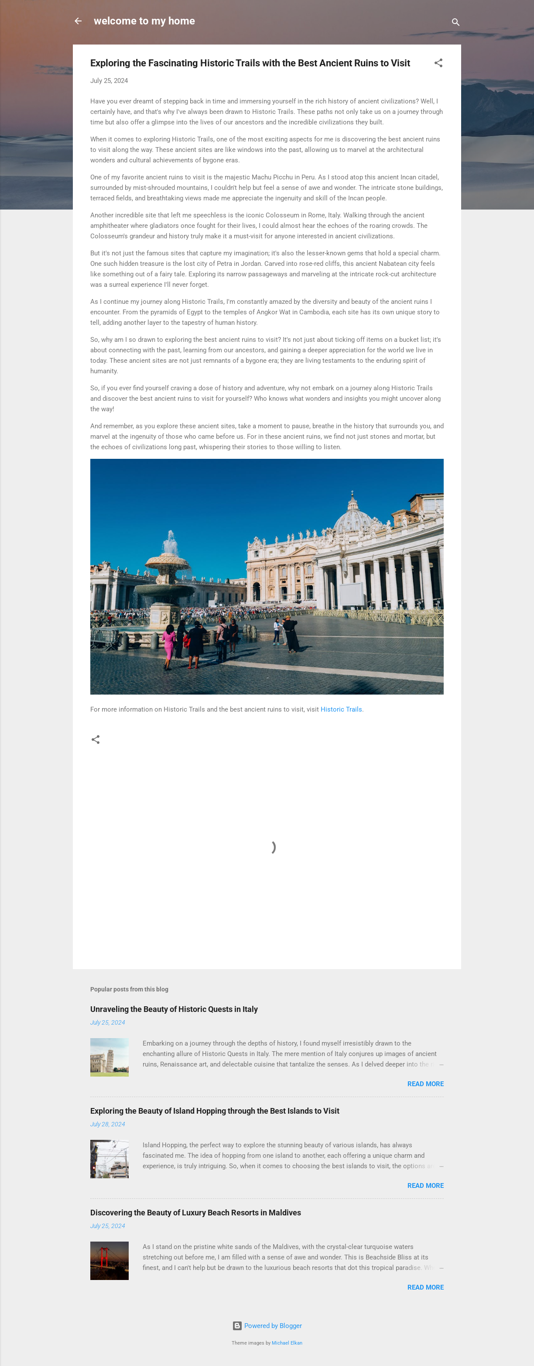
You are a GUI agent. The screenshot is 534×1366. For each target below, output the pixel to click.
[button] (438, 64)
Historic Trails (341, 709)
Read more (425, 1084)
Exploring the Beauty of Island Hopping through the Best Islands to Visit (214, 1110)
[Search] (456, 23)
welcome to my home (144, 21)
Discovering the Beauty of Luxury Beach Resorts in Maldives (195, 1212)
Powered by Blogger (267, 1326)
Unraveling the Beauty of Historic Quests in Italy (174, 1009)
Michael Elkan (287, 1343)
